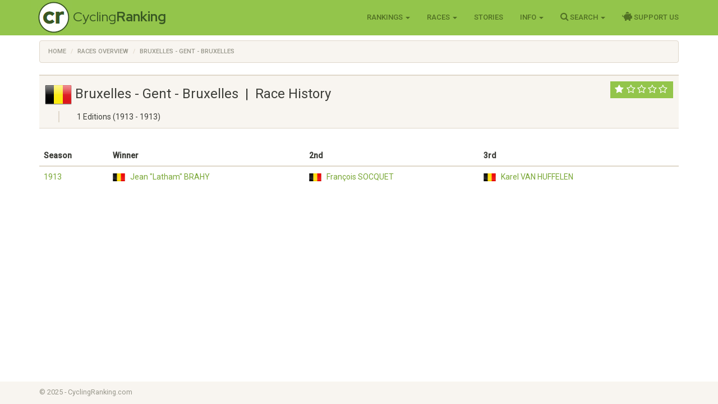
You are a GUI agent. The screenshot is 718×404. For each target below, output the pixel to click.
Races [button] (442, 17)
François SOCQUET (360, 176)
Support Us (650, 16)
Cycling (119, 16)
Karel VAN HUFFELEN (537, 176)
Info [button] (532, 17)
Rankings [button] (388, 17)
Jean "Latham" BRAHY (170, 176)
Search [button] (582, 16)
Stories (488, 17)
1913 (53, 176)
